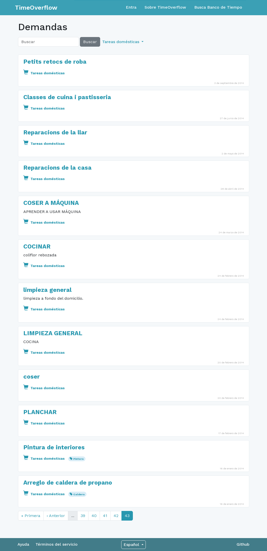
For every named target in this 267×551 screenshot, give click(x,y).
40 (94, 515)
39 (83, 515)
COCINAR (36, 246)
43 (127, 515)
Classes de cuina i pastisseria (67, 97)
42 (116, 515)
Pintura (78, 458)
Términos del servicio (56, 544)
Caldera (79, 494)
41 (105, 515)
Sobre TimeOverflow (165, 7)
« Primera (30, 515)
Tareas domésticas (44, 73)
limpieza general (47, 289)
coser (31, 376)
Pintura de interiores (54, 447)
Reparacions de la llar (55, 132)
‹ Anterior (56, 515)
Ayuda (23, 544)
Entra (131, 7)
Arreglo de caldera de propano (67, 482)
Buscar (90, 41)
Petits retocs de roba (54, 61)
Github (243, 544)
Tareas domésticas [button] (121, 41)
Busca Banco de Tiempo (218, 7)
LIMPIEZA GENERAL (52, 333)
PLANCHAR (40, 412)
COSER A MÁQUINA (51, 202)
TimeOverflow (36, 7)
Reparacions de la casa (57, 167)
